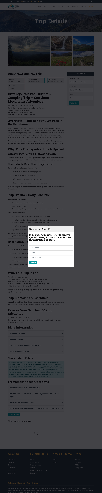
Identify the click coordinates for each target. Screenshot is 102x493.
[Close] (72, 228)
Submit (33, 262)
